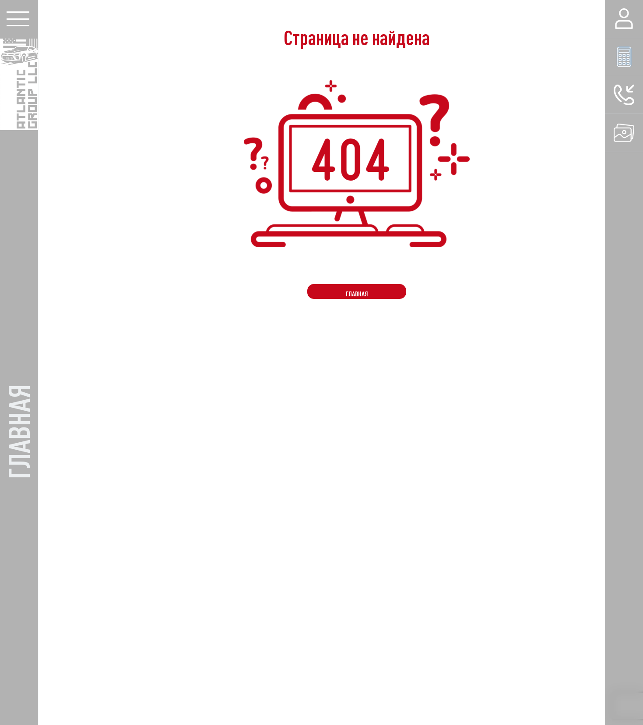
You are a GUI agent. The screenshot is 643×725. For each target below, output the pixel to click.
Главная (357, 294)
